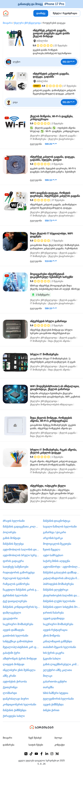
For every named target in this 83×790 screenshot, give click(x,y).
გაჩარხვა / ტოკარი (54, 532)
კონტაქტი (59, 745)
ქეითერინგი (10, 687)
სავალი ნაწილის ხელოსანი (60, 526)
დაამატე (40, 13)
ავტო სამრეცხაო (53, 555)
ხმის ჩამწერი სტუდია (55, 693)
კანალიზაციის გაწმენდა (57, 641)
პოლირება (9, 532)
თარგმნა (48, 687)
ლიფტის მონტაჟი (13, 664)
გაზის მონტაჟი (11, 538)
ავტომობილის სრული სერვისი (21, 555)
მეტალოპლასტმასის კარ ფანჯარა (21, 647)
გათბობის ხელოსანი (15, 635)
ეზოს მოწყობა (51, 635)
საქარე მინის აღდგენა (56, 560)
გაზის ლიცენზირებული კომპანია (61, 664)
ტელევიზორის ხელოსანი (58, 698)
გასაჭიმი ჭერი (11, 652)
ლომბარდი (10, 693)
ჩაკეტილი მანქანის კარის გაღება (21, 589)
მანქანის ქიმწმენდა (14, 710)
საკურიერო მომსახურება (18, 624)
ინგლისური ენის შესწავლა (19, 670)
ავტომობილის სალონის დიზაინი (21, 549)
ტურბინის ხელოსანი (15, 595)
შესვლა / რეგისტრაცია (65, 13)
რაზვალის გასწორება (16, 583)
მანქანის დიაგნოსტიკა (56, 520)
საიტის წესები (36, 745)
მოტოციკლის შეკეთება (57, 543)
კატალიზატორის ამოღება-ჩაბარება (61, 578)
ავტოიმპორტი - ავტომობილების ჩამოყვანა (61, 566)
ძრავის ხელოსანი (14, 520)
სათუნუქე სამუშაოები (15, 566)
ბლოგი (58, 737)
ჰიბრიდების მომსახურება (58, 583)
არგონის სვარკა (53, 538)
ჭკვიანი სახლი (52, 658)
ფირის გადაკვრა (13, 560)
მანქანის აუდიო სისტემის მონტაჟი (61, 606)
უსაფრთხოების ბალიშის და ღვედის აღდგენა (61, 595)
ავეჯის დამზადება (13, 629)
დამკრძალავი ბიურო (16, 698)
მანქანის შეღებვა (13, 543)
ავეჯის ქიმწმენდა (53, 704)
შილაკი (47, 675)
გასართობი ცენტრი (55, 681)
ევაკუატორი (10, 618)
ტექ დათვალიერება (15, 601)
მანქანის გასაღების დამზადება (61, 572)
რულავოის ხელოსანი (16, 578)
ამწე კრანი (9, 675)
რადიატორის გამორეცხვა (19, 572)
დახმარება (8, 745)
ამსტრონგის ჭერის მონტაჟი (20, 658)
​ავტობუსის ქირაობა (15, 681)
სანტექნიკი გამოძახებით (18, 641)
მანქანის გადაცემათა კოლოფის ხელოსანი (21, 526)
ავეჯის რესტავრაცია (55, 629)
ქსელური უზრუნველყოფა (27, 23)
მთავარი (7, 23)
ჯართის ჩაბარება (53, 612)
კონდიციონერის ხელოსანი (19, 704)
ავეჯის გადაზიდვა (54, 618)
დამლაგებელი (12, 612)
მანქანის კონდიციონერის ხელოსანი (21, 606)
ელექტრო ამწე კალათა (57, 670)
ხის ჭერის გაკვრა (53, 652)
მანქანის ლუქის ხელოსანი (59, 601)
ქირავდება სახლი (14, 715)
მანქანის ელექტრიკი (55, 589)
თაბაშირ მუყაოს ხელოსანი (59, 647)
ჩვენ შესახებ (35, 737)
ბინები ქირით (51, 710)
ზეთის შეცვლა (51, 549)
